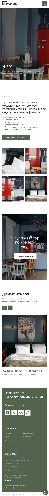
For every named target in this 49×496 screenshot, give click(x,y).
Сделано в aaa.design (40, 494)
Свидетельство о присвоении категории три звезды (16, 476)
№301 (7, 66)
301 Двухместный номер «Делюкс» (23, 370)
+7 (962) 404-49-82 (12, 463)
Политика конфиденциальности (13, 494)
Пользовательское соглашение (14, 485)
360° (24, 247)
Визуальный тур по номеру (24, 239)
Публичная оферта (10, 488)
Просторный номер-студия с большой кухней (19, 374)
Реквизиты (9, 470)
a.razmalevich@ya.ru (12, 467)
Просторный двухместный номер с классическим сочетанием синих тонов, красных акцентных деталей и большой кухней (23, 73)
